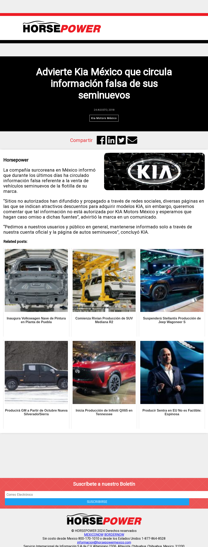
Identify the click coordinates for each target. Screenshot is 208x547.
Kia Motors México (104, 118)
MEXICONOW (93, 535)
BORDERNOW (114, 535)
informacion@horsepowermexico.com (104, 542)
